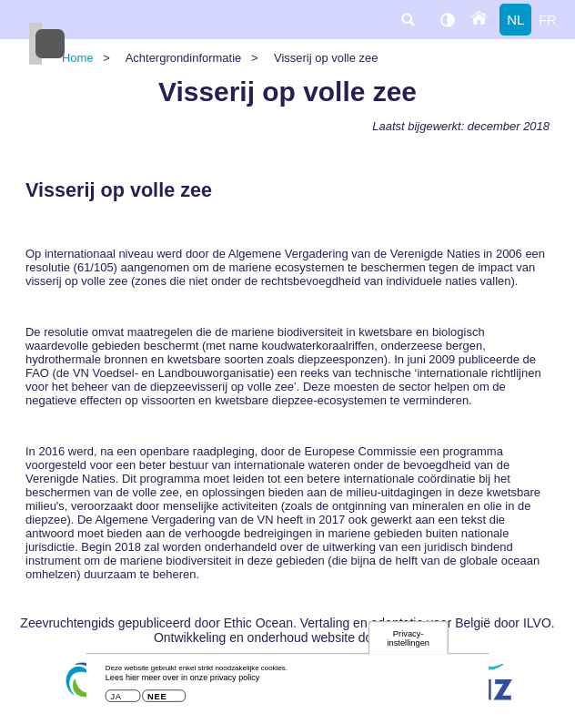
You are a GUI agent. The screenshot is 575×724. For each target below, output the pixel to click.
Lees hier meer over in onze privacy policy (183, 682)
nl (515, 19)
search (407, 20)
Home (78, 58)
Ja (115, 701)
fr (548, 19)
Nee (156, 701)
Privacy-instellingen (408, 641)
